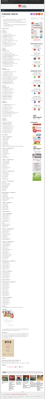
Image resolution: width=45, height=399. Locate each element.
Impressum (18, 394)
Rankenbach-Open (12, 396)
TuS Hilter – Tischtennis (10, 394)
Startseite (4, 396)
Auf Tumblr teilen (10, 366)
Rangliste (11, 397)
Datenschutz (24, 394)
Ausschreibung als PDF (37, 40)
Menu (3, 10)
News (32, 396)
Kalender (5, 397)
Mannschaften (20, 396)
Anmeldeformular (37, 39)
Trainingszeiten (38, 396)
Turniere (27, 396)
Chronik (16, 397)
